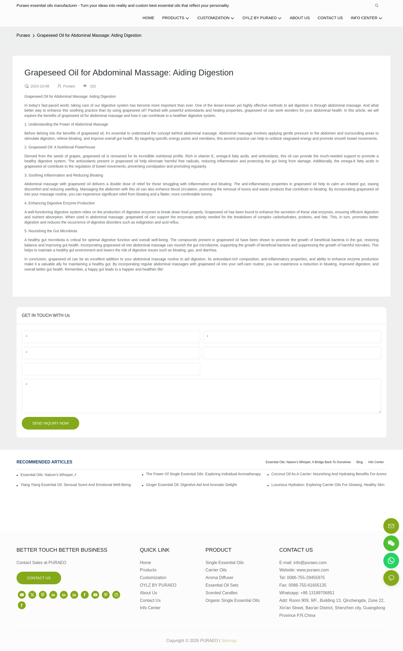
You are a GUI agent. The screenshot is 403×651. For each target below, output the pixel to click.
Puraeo (23, 35)
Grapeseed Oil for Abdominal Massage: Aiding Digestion (89, 35)
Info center (376, 462)
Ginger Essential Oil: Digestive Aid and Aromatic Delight (191, 485)
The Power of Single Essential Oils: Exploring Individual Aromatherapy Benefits (203, 474)
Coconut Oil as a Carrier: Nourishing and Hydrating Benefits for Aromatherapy (328, 474)
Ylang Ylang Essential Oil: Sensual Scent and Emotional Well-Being (75, 485)
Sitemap (229, 640)
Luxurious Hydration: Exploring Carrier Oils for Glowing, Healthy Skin (327, 485)
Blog (360, 462)
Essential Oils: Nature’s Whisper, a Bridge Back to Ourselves (308, 462)
